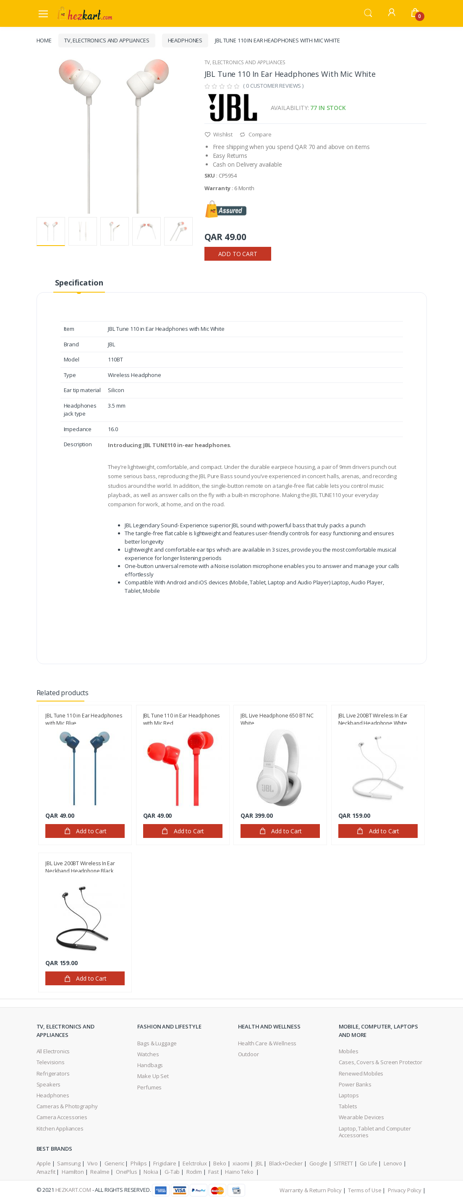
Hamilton (73, 1171)
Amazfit (46, 1171)
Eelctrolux (195, 1163)
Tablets (348, 1106)
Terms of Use (364, 1190)
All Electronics (53, 1051)
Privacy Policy (404, 1190)
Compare (255, 134)
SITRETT (343, 1163)
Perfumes (149, 1087)
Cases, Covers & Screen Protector (380, 1062)
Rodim (194, 1171)
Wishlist (218, 134)
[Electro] (85, 13)
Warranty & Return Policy (311, 1190)
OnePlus (126, 1171)
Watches (148, 1054)
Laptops (349, 1095)
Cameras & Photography (67, 1106)
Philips (139, 1163)
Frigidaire (164, 1163)
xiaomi (241, 1163)
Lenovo (393, 1163)
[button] (368, 13)
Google (318, 1163)
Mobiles (348, 1051)
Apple (44, 1163)
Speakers (49, 1084)
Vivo (92, 1163)
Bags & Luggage (157, 1043)
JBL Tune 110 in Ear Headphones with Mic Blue (83, 718)
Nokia (151, 1171)
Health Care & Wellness (267, 1043)
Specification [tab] (79, 282)
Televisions (51, 1062)
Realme (99, 1171)
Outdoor (248, 1054)
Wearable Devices (362, 1117)
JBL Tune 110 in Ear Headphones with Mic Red (181, 718)
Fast (213, 1171)
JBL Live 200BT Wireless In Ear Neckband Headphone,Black (80, 866)
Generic (114, 1163)
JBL (259, 1163)
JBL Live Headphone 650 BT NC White (277, 718)
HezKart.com (73, 1190)
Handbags (150, 1065)
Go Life (368, 1163)
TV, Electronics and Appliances (106, 40)
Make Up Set (153, 1076)
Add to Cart (237, 254)
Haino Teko (239, 1171)
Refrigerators (53, 1073)
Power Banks (355, 1084)
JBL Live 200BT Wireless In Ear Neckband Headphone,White (373, 718)
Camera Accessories (62, 1117)
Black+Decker (286, 1163)
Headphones (185, 40)
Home (44, 40)
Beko (219, 1163)
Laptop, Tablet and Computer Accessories (375, 1132)
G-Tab (172, 1171)
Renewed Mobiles (361, 1073)
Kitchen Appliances (60, 1128)
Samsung (69, 1163)
